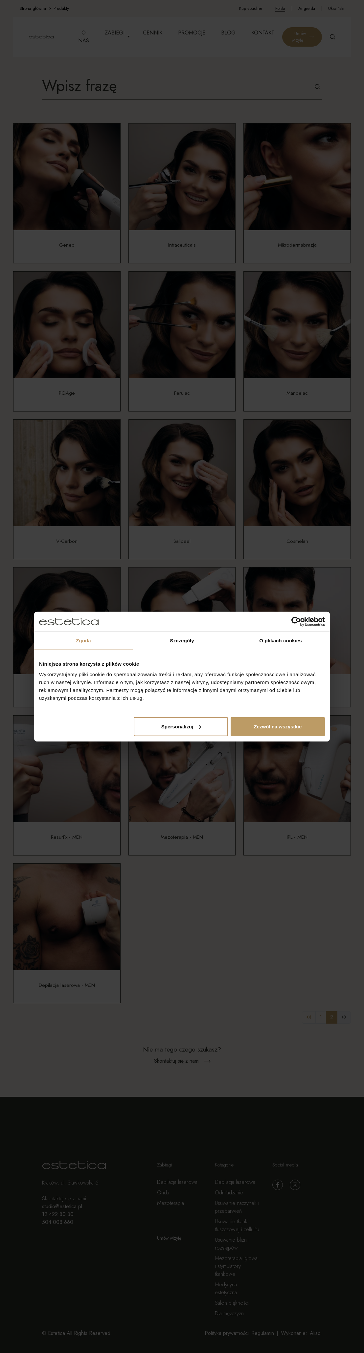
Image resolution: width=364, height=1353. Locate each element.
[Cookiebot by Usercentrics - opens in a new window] (296, 622)
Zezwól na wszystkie (278, 726)
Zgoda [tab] (83, 640)
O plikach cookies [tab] (280, 640)
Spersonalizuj (181, 726)
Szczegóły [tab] (182, 640)
